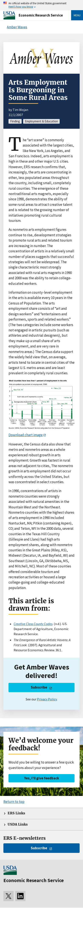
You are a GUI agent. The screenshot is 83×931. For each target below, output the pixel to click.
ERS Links (16, 813)
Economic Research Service (41, 15)
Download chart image (25, 435)
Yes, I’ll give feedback (41, 778)
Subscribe (39, 687)
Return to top (13, 801)
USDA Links (18, 824)
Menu (77, 15)
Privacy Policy (47, 699)
